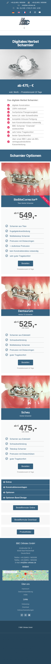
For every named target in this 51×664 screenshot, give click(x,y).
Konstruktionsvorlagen (16, 487)
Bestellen (26, 263)
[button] (24, 28)
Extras (9, 482)
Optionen (10, 492)
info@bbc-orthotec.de (28, 563)
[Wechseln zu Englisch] (18, 12)
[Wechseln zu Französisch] (24, 12)
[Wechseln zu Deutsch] (13, 12)
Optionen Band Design (16, 498)
